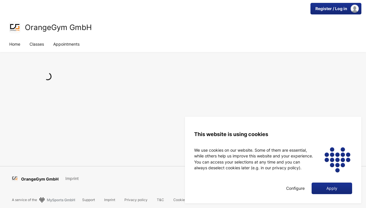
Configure (295, 188)
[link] (14, 27)
